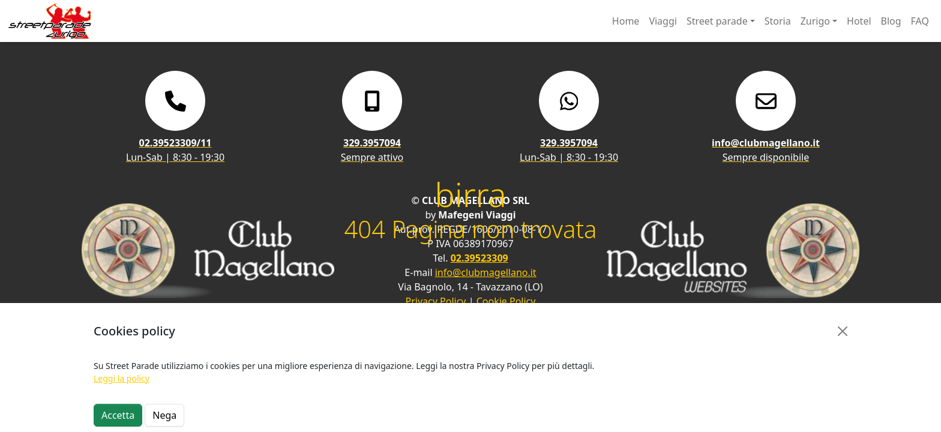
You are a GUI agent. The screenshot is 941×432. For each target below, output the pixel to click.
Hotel (859, 21)
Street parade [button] (717, 21)
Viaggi (663, 21)
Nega (164, 415)
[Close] (842, 331)
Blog (891, 21)
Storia (778, 21)
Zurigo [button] (815, 21)
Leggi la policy (121, 378)
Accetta (117, 415)
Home (626, 21)
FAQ (920, 21)
